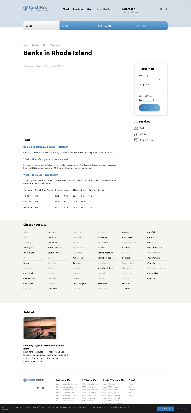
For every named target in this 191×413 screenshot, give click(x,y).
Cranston (52, 237)
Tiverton (126, 289)
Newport (101, 247)
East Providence (55, 253)
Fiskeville (52, 263)
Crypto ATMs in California (112, 401)
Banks (29, 26)
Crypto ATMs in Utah (110, 390)
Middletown (102, 237)
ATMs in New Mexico (90, 384)
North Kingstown (105, 253)
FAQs (131, 395)
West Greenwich (154, 247)
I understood (165, 408)
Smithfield (126, 283)
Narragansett (103, 242)
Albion (26, 237)
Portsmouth (127, 232)
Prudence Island (129, 242)
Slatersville (127, 273)
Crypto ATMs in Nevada (111, 392)
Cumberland (53, 242)
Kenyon (76, 268)
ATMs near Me (89, 380)
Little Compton (79, 283)
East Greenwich (55, 247)
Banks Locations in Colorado (66, 395)
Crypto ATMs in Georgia (111, 398)
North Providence (105, 258)
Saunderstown (128, 263)
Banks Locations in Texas (65, 401)
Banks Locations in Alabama (66, 384)
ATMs (143, 134)
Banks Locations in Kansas (65, 398)
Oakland (101, 273)
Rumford (126, 258)
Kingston (77, 273)
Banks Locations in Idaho (65, 392)
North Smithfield (105, 268)
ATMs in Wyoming (89, 392)
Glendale (52, 278)
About (66, 9)
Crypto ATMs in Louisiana (111, 395)
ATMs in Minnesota (89, 398)
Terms (131, 392)
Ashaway (27, 242)
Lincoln (76, 278)
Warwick (150, 242)
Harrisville (77, 237)
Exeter (51, 258)
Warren (150, 237)
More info (182, 408)
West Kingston (153, 253)
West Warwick (153, 258)
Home (25, 45)
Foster (51, 273)
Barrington (28, 247)
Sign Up (107, 9)
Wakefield (151, 232)
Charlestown (29, 278)
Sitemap (132, 390)
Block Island (28, 253)
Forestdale (53, 268)
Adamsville (28, 232)
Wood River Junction (156, 268)
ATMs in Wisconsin (89, 387)
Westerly (151, 263)
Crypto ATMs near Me (113, 380)
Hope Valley (78, 247)
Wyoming (151, 278)
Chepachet (28, 283)
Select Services (145, 96)
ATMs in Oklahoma (89, 395)
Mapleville (102, 232)
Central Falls (28, 273)
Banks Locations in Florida (65, 390)
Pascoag (101, 278)
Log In (99, 9)
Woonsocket (152, 273)
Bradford (27, 258)
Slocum (125, 278)
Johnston (77, 263)
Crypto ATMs (146, 140)
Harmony (77, 232)
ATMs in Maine (87, 401)
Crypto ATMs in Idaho (110, 387)
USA (44, 45)
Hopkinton (77, 253)
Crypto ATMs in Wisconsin (112, 404)
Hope (75, 242)
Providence (127, 237)
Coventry (52, 232)
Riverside (126, 247)
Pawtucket (102, 283)
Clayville (27, 289)
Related (28, 312)
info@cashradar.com (130, 12)
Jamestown (78, 258)
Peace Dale (102, 289)
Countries (35, 45)
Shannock (126, 268)
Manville (76, 289)
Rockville (126, 253)
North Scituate (103, 263)
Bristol (26, 263)
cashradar (128, 8)
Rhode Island (55, 45)
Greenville (52, 289)
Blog (89, 9)
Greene (51, 283)
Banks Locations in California (66, 387)
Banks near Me (63, 380)
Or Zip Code (144, 84)
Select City (143, 75)
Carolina (27, 268)
